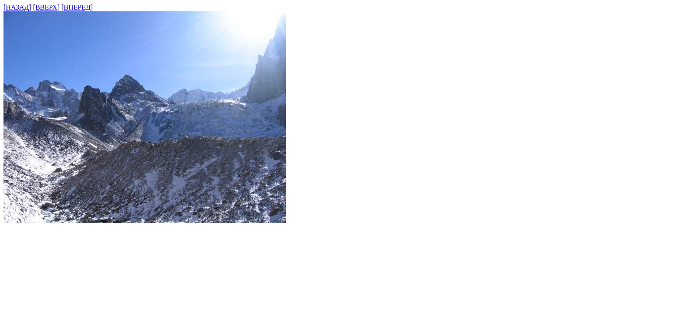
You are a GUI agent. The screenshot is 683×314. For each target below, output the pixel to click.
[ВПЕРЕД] (77, 7)
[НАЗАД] (17, 7)
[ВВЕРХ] (46, 7)
